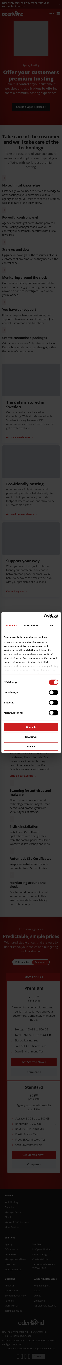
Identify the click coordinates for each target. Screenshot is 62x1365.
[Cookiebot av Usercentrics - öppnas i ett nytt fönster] (44, 616)
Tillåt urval (31, 736)
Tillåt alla (31, 727)
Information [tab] (31, 625)
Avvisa (31, 746)
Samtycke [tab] (11, 625)
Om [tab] (51, 625)
